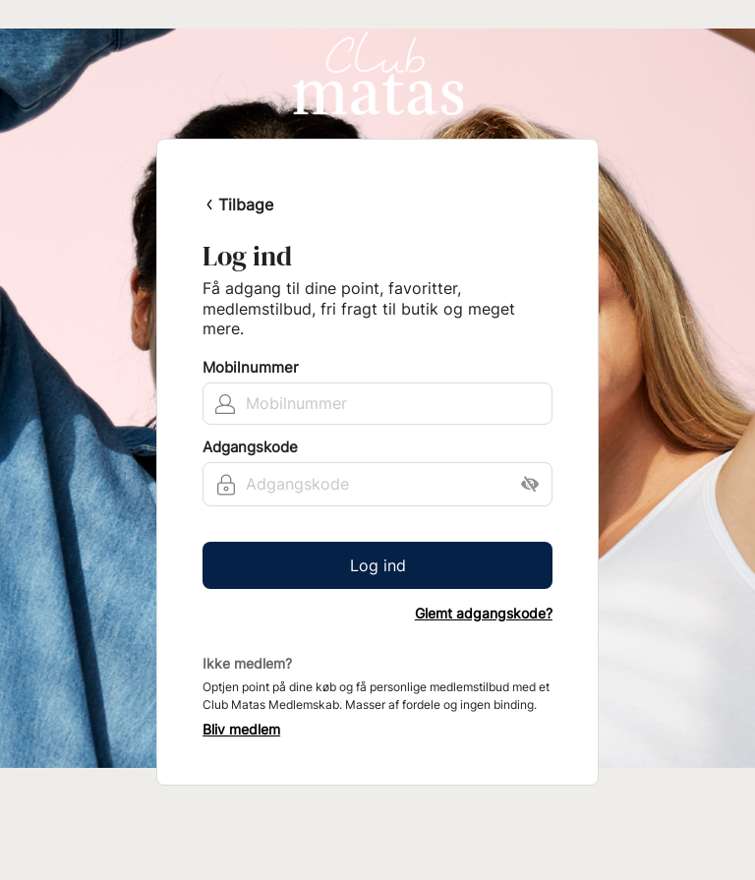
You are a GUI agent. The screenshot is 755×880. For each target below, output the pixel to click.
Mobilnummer (251, 368)
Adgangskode (250, 447)
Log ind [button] (378, 565)
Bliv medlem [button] (241, 729)
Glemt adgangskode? (483, 613)
